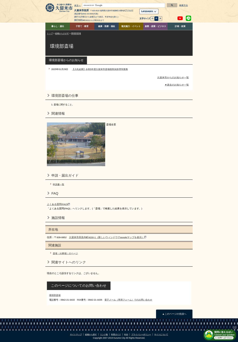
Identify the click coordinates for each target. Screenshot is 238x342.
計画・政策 (180, 26)
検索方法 (183, 5)
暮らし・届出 (57, 26)
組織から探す (91, 334)
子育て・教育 (82, 26)
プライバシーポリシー (141, 334)
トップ (50, 33)
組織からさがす (62, 33)
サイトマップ (76, 334)
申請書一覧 (58, 184)
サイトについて (161, 334)
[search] (123, 5)
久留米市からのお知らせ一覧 (173, 77)
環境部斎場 (76, 33)
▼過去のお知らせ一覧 (177, 85)
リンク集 (104, 334)
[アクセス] (129, 10)
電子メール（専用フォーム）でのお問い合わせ (128, 299)
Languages (149, 11)
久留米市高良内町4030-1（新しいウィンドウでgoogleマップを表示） (107, 237)
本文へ (77, 6)
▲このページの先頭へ (174, 314)
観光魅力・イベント (131, 26)
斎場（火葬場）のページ (65, 253)
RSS (126, 334)
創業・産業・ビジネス (155, 26)
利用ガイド (116, 334)
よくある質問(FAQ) (58, 204)
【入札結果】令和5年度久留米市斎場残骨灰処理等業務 (100, 69)
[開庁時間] (78, 20)
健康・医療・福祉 (106, 26)
